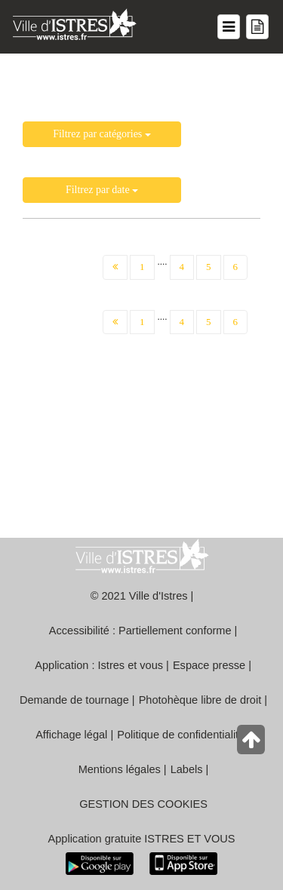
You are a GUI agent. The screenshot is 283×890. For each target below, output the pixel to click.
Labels (187, 769)
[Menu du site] (228, 26)
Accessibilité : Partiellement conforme (140, 631)
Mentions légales (119, 769)
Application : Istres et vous (99, 665)
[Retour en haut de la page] (252, 743)
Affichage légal (71, 735)
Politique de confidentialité (181, 735)
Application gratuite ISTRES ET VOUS (141, 839)
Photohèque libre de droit (200, 700)
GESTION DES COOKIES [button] (143, 804)
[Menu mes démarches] (257, 26)
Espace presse (209, 665)
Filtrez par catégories (102, 134)
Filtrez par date (102, 189)
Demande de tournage (74, 700)
